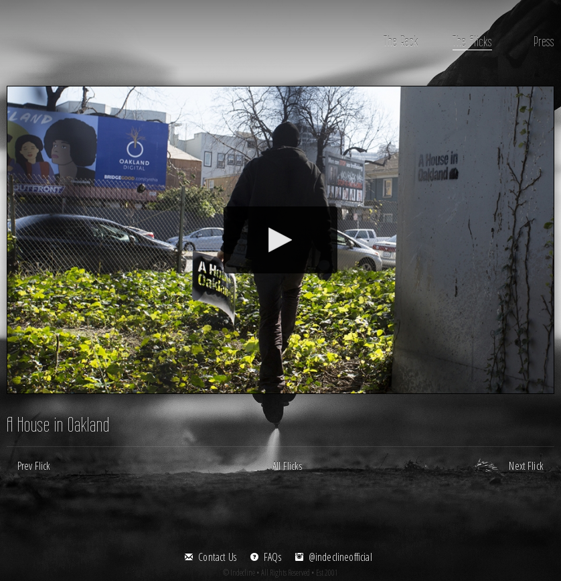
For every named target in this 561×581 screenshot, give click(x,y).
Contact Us (217, 557)
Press (544, 41)
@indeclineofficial (340, 557)
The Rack (401, 41)
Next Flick (526, 465)
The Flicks (472, 41)
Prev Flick (34, 465)
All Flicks (287, 465)
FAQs (272, 557)
